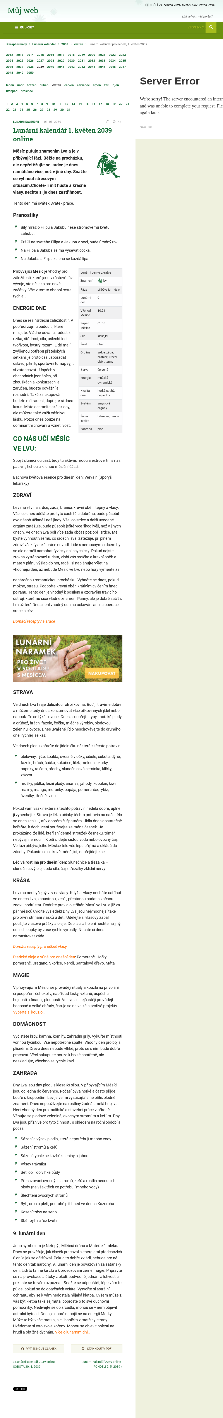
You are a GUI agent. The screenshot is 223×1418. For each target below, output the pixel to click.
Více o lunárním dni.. (72, 1332)
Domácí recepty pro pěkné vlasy (40, 946)
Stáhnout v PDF (97, 1348)
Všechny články (202, 27)
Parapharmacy (17, 44)
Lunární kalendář (44, 44)
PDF (117, 122)
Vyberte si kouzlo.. (29, 1012)
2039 (64, 44)
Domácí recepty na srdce (34, 621)
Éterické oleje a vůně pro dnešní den (44, 957)
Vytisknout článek (39, 1348)
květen (78, 44)
